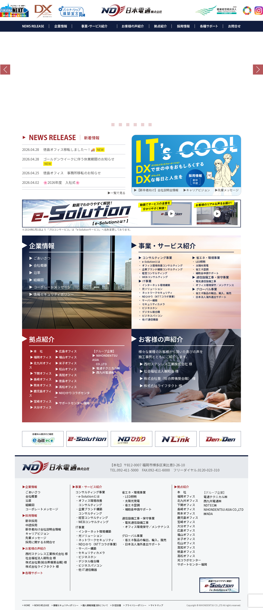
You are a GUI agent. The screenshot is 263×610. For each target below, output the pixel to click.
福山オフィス (186, 534)
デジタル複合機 (151, 312)
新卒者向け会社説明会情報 (43, 529)
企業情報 (42, 245)
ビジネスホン (149, 308)
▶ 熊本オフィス (41, 385)
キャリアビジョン (198, 190)
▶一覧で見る (116, 193)
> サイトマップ (155, 605)
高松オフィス (186, 556)
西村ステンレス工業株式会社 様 (46, 554)
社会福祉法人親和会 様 (40, 558)
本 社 (181, 492)
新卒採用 (31, 521)
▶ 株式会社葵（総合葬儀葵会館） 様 (168, 378)
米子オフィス (186, 539)
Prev (5, 69)
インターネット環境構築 (156, 285)
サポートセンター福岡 (192, 564)
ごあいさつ (42, 258)
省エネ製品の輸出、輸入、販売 (213, 293)
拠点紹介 (42, 339)
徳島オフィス (186, 551)
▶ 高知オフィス (66, 375)
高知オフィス (186, 547)
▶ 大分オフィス (41, 407)
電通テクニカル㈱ (108, 368)
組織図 (39, 279)
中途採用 (31, 525)
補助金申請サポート (207, 273)
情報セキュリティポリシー (54, 294)
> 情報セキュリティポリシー (64, 605)
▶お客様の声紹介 (34, 548)
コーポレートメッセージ (52, 286)
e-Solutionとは (151, 261)
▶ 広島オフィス (66, 351)
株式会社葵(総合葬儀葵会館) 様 (46, 562)
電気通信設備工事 (206, 281)
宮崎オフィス (186, 522)
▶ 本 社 (36, 351)
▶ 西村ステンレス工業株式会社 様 (166, 363)
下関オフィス (186, 505)
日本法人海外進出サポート (211, 297)
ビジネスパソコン (152, 315)
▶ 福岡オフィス (41, 357)
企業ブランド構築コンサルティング (162, 269)
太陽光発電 (202, 265)
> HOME (26, 605)
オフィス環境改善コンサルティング (162, 265)
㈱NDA (208, 514)
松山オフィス (186, 543)
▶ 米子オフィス (66, 363)
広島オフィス (186, 530)
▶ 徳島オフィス (66, 381)
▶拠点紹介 (181, 487)
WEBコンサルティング (155, 277)
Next (258, 69)
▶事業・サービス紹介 (87, 487)
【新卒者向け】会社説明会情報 (157, 190)
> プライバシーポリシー (134, 605)
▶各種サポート (32, 573)
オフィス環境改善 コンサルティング (89, 502)
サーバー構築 (149, 300)
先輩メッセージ (228, 190)
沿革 (37, 272)
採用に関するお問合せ (40, 542)
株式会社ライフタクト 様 (42, 566)
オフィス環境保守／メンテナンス (215, 285)
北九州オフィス (187, 500)
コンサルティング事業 (157, 257)
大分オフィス (186, 526)
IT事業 (147, 281)
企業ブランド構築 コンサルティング (89, 511)
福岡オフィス (186, 496)
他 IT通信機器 (150, 319)
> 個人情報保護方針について (94, 605)
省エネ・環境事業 (208, 257)
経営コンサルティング (154, 273)
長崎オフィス (186, 509)
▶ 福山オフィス (66, 357)
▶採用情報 (29, 515)
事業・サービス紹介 (167, 245)
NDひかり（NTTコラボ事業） (159, 296)
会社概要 (40, 265)
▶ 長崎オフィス (41, 379)
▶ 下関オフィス (41, 373)
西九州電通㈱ (105, 372)
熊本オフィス (186, 513)
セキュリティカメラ (153, 304)
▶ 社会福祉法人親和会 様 (159, 371)
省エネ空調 (202, 269)
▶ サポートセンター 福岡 (72, 403)
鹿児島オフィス (187, 517)
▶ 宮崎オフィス (41, 401)
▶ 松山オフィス (66, 369)
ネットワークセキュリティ (157, 292)
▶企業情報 (29, 487)
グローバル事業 (206, 289)
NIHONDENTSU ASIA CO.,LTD (223, 509)
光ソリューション (152, 289)
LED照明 (200, 261)
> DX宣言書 (115, 605)
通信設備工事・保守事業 (212, 277)
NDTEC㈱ (210, 505)
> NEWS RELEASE (40, 605)
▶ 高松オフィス (66, 387)
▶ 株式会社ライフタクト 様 (161, 385)
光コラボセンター (189, 560)
